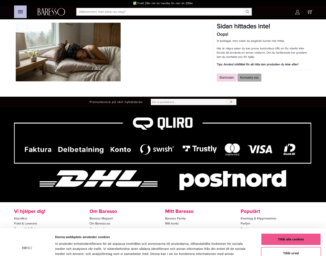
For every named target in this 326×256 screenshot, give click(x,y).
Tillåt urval (291, 228)
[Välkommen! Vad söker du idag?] (160, 12)
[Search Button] (247, 12)
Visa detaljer (228, 247)
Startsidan (226, 77)
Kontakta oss (249, 77)
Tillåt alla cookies (291, 214)
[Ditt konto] (297, 13)
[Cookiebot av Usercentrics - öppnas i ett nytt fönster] (27, 248)
